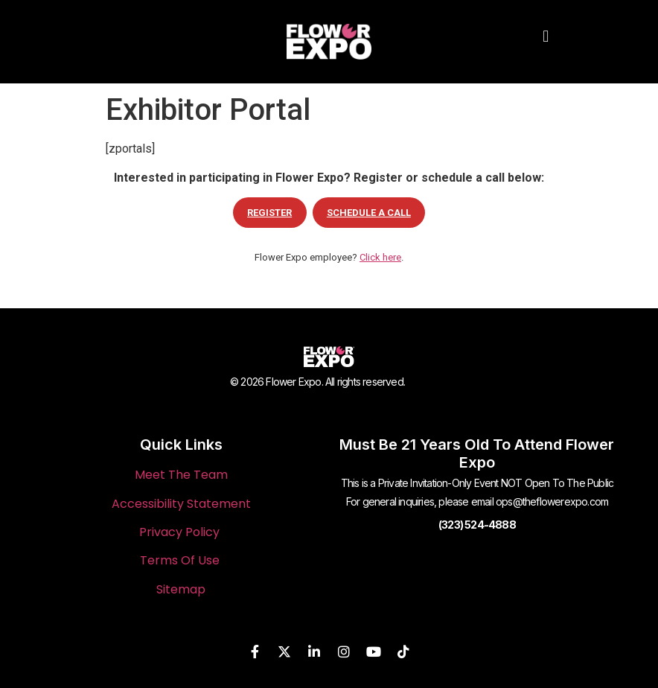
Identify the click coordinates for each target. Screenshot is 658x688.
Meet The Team (181, 474)
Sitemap (180, 589)
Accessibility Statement (181, 503)
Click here (380, 257)
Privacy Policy (179, 532)
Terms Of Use (180, 560)
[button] (546, 36)
